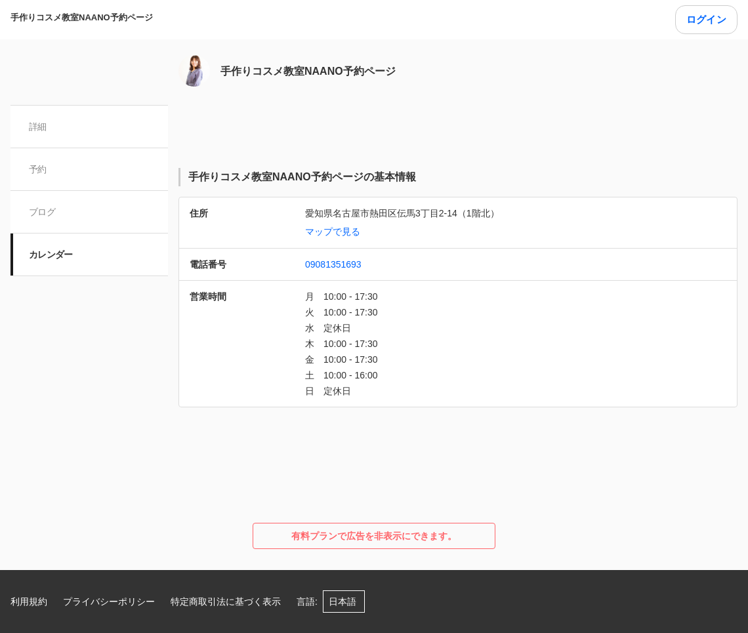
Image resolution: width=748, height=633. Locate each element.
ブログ (42, 212)
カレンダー (51, 254)
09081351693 (333, 264)
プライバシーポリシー (109, 601)
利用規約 (28, 601)
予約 (38, 169)
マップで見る (332, 231)
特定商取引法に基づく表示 (226, 601)
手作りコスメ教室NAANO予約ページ (81, 17)
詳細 (38, 126)
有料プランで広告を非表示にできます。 (374, 536)
